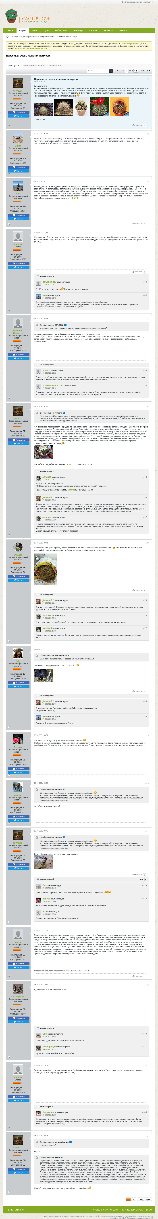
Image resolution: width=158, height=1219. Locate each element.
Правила (122, 30)
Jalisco (17, 795)
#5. (145, 370)
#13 (147, 985)
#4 (148, 233)
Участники (107, 30)
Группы (46, 30)
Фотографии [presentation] (55, 66)
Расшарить (18, 112)
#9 (148, 735)
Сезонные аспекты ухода (67, 37)
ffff (43, 911)
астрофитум (18, 996)
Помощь (96, 1210)
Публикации (61, 30)
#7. (145, 600)
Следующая (144, 1199)
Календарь (78, 30)
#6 (148, 407)
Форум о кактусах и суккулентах (24, 37)
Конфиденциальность (132, 1210)
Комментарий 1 (46, 1107)
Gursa (18, 146)
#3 (148, 182)
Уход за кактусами (47, 37)
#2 (148, 134)
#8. (145, 701)
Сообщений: (16, 108)
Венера (18, 747)
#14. (144, 1112)
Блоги (34, 30)
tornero (18, 244)
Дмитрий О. (48, 497)
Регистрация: (16, 103)
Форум (22, 30)
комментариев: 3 (47, 471)
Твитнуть (19, 116)
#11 (147, 831)
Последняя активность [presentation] (34, 66)
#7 (148, 543)
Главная (10, 30)
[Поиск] (100, 71)
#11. (144, 885)
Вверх (149, 1210)
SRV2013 (18, 91)
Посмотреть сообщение (65, 325)
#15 (147, 1136)
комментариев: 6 (47, 879)
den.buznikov (49, 282)
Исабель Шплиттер (17, 331)
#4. (145, 282)
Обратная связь (110, 1210)
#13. (144, 1034)
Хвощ (18, 942)
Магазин (93, 30)
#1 (148, 79)
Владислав (48, 1112)
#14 (147, 1066)
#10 (147, 783)
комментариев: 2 (47, 276)
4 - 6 (142, 879)
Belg (18, 661)
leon (18, 193)
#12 (147, 930)
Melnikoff (47, 628)
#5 (148, 319)
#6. (145, 477)
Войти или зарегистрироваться (137, 2)
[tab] (13, 66)
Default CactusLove (17, 1210)
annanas (46, 477)
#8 (148, 649)
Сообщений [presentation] (13, 66)
